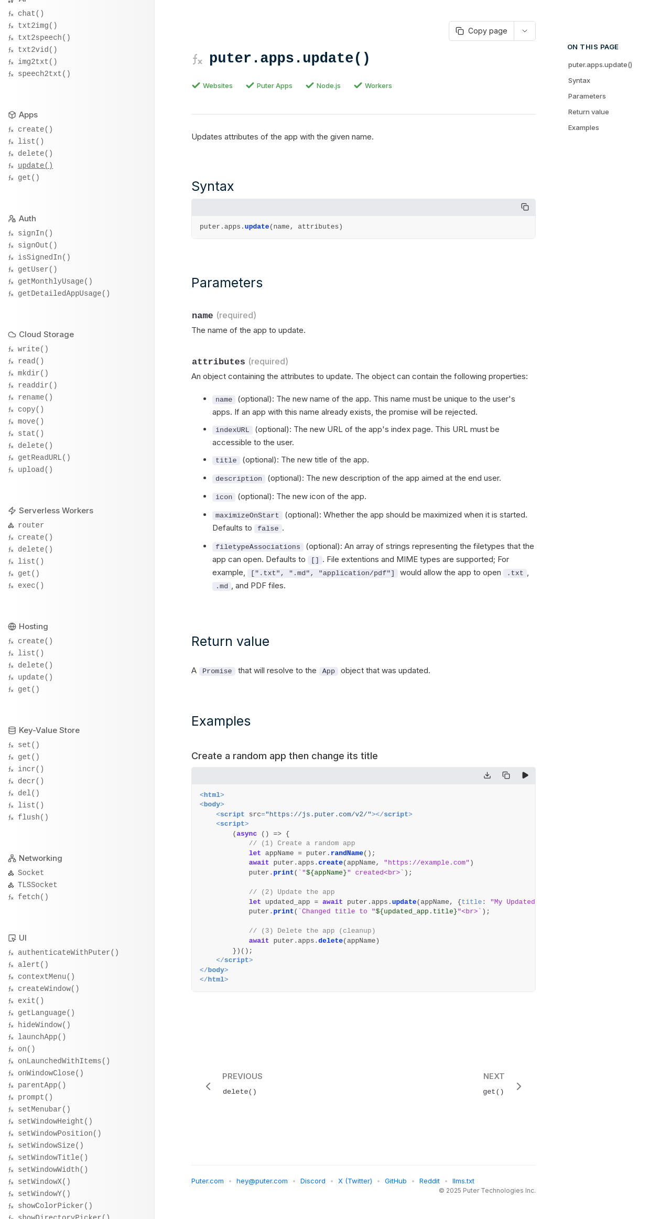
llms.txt (463, 1184)
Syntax (579, 80)
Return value (588, 111)
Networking (40, 858)
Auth (27, 218)
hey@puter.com (262, 1184)
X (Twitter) (355, 1184)
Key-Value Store (49, 730)
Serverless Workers (56, 510)
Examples (583, 127)
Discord (313, 1184)
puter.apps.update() (600, 64)
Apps (28, 114)
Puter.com (207, 1184)
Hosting (33, 626)
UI (23, 938)
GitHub (396, 1184)
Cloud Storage (46, 334)
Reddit (429, 1184)
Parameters (587, 96)
